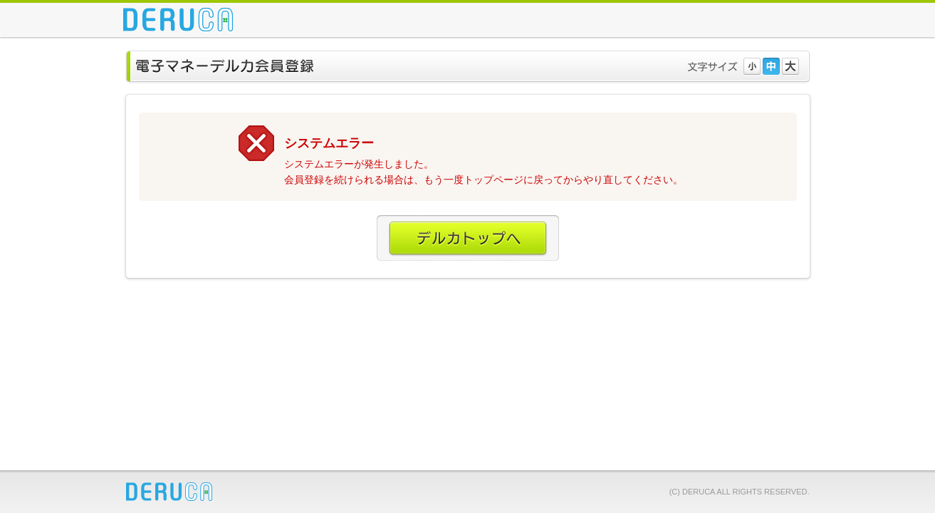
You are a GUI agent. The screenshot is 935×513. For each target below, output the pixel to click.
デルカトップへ (468, 238)
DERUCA (169, 491)
